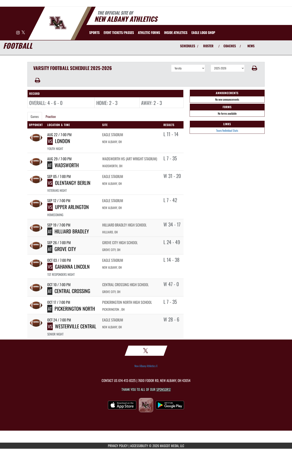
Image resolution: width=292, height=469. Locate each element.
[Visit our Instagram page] (18, 33)
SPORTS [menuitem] (94, 32)
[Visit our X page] (23, 33)
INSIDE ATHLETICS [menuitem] (175, 32)
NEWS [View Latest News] (250, 46)
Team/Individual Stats (227, 130)
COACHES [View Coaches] (229, 46)
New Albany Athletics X (146, 366)
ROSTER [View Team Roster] (208, 46)
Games (35, 116)
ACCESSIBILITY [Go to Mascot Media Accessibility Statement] (139, 445)
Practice (51, 116)
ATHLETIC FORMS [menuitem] (149, 32)
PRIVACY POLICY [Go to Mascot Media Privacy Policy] (118, 445)
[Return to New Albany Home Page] (58, 23)
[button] (254, 68)
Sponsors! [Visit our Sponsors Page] (163, 389)
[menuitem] (119, 32)
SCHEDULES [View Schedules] (187, 46)
